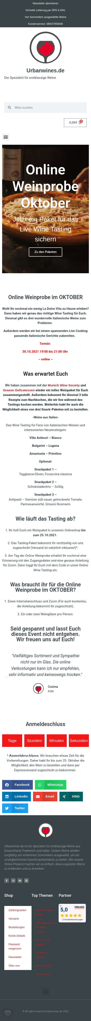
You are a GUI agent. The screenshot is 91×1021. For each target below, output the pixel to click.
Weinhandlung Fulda (44, 912)
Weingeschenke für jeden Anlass (45, 927)
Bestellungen (17, 927)
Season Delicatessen (19, 390)
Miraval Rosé (44, 965)
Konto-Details (17, 935)
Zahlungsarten (17, 910)
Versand (14, 918)
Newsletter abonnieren (45, 3)
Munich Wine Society (64, 385)
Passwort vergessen (15, 946)
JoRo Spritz (43, 974)
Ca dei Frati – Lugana (44, 942)
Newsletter (15, 957)
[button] (5, 136)
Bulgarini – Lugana (42, 955)
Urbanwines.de (46, 70)
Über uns (14, 965)
